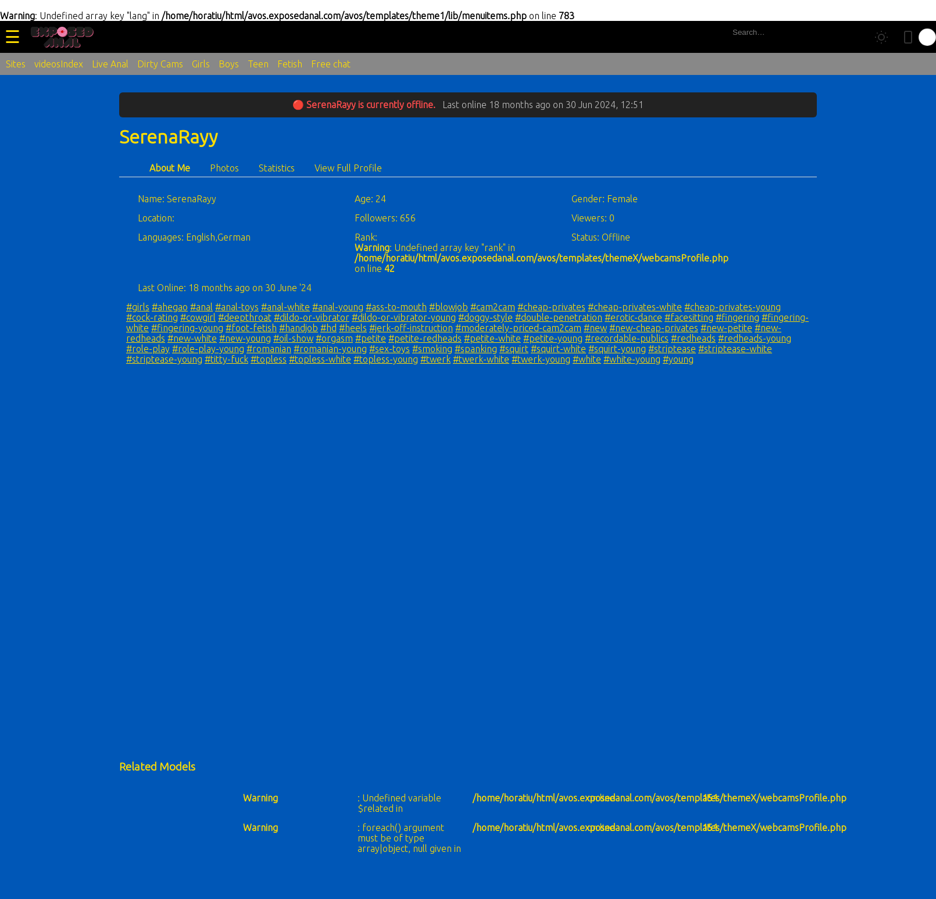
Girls (201, 64)
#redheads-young (754, 338)
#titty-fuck (226, 359)
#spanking (476, 348)
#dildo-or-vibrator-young (404, 317)
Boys (229, 64)
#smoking (432, 348)
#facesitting (689, 317)
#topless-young (385, 359)
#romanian (268, 348)
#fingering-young (187, 328)
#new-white (192, 338)
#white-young (631, 359)
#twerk (435, 359)
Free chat (331, 64)
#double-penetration (558, 317)
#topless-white (320, 359)
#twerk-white (481, 359)
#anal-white (285, 307)
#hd (328, 328)
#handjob (298, 328)
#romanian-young (330, 348)
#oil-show (293, 338)
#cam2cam (492, 307)
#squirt (513, 348)
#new (595, 328)
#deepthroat (244, 317)
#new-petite (726, 328)
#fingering (737, 317)
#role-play (148, 348)
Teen (258, 64)
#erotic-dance (633, 317)
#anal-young (337, 307)
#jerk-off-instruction (411, 328)
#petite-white (492, 338)
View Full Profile (348, 168)
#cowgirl (198, 317)
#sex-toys (389, 348)
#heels (353, 328)
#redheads (693, 338)
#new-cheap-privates (653, 328)
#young (678, 359)
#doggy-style (485, 317)
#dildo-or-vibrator (311, 317)
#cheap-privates (551, 307)
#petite (370, 338)
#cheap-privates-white (635, 307)
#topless (269, 359)
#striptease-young (164, 359)
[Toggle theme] (881, 37)
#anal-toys (237, 307)
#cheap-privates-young (732, 307)
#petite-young (553, 338)
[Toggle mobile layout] (908, 37)
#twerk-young (541, 359)
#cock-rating (152, 317)
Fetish (289, 64)
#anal (201, 307)
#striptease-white (735, 348)
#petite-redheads (425, 338)
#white (587, 359)
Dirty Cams (160, 64)
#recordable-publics (627, 338)
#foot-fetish (251, 328)
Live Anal (110, 64)
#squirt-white (558, 348)
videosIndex (58, 64)
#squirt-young (617, 348)
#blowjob (448, 307)
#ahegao (170, 307)
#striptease (672, 348)
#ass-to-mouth (396, 307)
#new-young (245, 338)
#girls (137, 307)
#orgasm (334, 338)
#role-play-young (208, 348)
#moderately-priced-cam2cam (518, 328)
